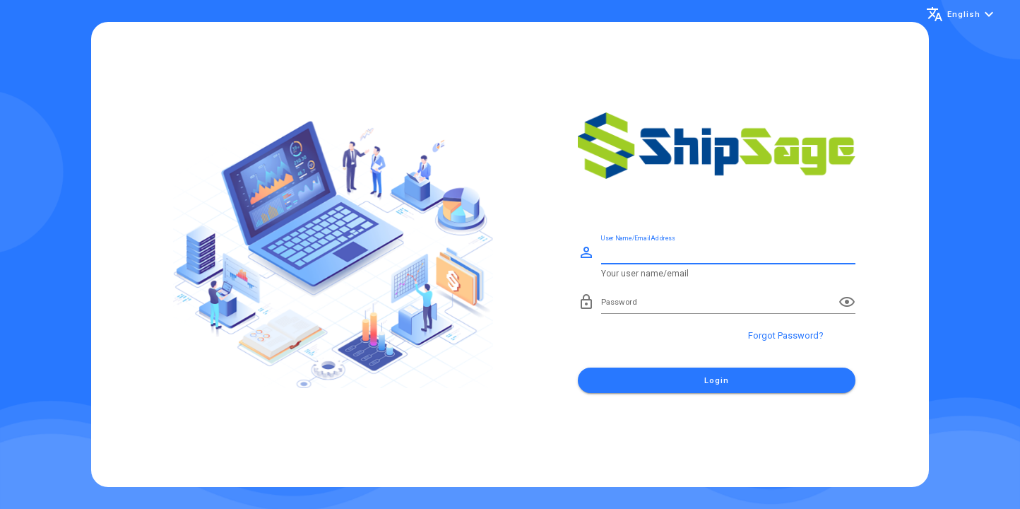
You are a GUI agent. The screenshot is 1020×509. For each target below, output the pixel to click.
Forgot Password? (786, 335)
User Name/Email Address (638, 238)
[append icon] (846, 301)
